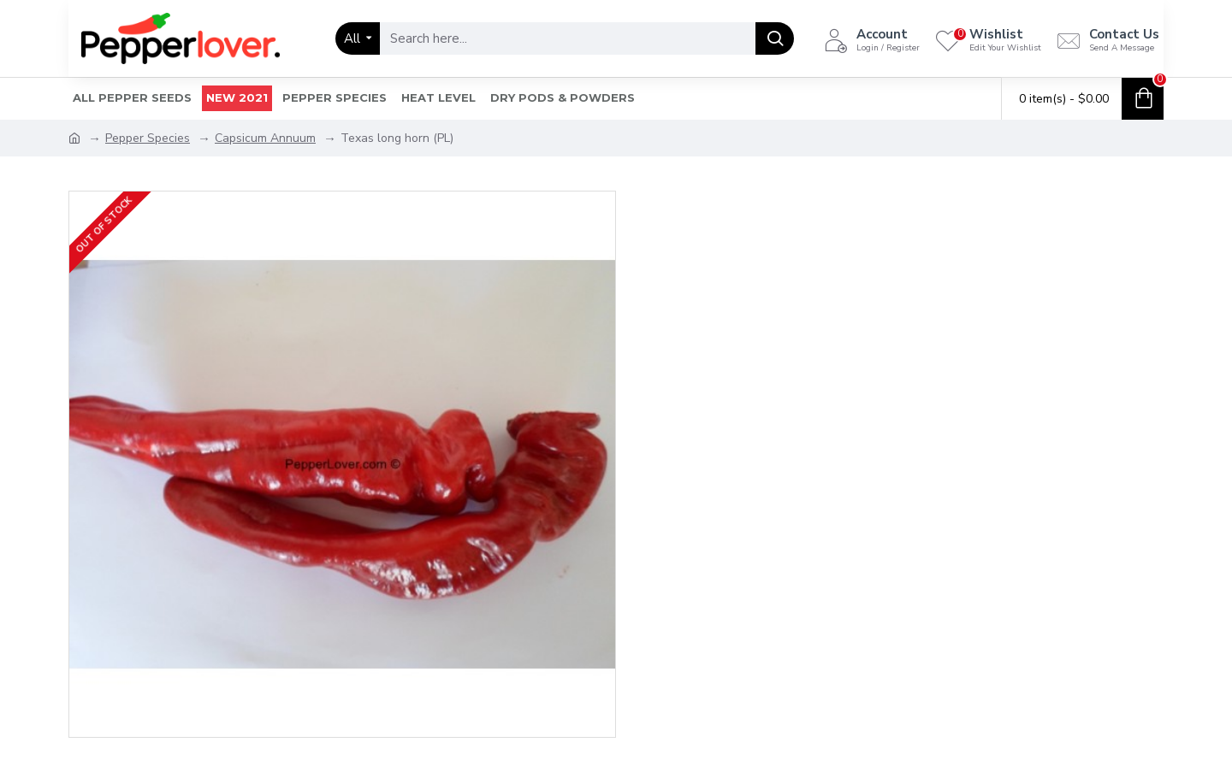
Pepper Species (147, 138)
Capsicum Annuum (265, 138)
